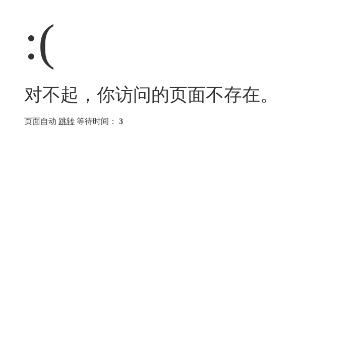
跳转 (66, 121)
